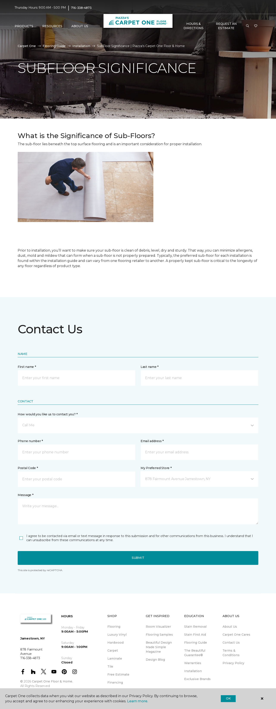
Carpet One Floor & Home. (52, 681)
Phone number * (30, 441)
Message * (25, 494)
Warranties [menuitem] (192, 663)
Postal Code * (28, 468)
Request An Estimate (226, 26)
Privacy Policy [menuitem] (233, 663)
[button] (247, 26)
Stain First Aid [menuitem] (195, 635)
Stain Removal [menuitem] (195, 627)
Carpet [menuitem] (112, 650)
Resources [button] (52, 26)
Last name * (149, 366)
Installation (81, 46)
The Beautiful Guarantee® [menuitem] (194, 653)
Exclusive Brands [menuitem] (197, 679)
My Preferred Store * (156, 468)
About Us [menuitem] (230, 627)
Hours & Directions (193, 26)
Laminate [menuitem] (114, 658)
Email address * (152, 441)
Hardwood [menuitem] (115, 642)
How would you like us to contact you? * (48, 414)
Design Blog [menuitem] (155, 660)
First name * (27, 366)
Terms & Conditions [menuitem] (231, 653)
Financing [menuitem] (115, 682)
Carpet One (27, 46)
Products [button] (24, 26)
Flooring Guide (54, 46)
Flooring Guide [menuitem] (195, 642)
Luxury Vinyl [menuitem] (117, 635)
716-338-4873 (81, 8)
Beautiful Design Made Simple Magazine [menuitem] (159, 647)
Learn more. (137, 701)
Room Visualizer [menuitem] (158, 627)
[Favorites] (256, 26)
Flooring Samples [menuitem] (159, 635)
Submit (138, 558)
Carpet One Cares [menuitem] (236, 635)
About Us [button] (79, 26)
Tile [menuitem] (110, 666)
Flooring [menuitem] (113, 627)
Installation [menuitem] (193, 671)
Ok (228, 698)
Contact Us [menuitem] (231, 642)
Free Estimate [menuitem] (118, 674)
